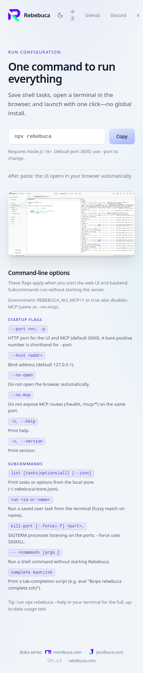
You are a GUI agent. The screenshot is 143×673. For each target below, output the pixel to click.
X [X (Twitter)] (138, 15)
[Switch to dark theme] (60, 15)
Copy (121, 131)
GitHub (92, 15)
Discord (118, 15)
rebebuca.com (82, 661)
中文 (72, 15)
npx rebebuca (33, 130)
